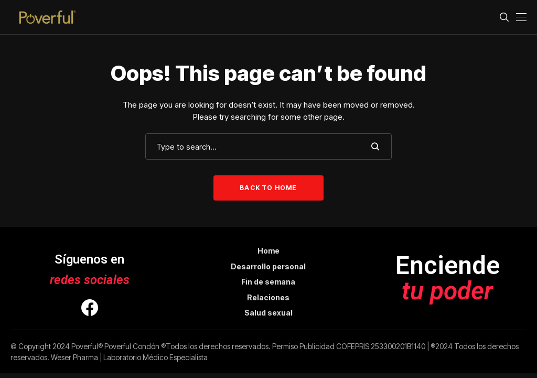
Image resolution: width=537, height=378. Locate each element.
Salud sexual (268, 312)
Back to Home (268, 188)
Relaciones (268, 297)
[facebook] (89, 309)
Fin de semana (268, 281)
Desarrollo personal (268, 266)
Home (268, 250)
